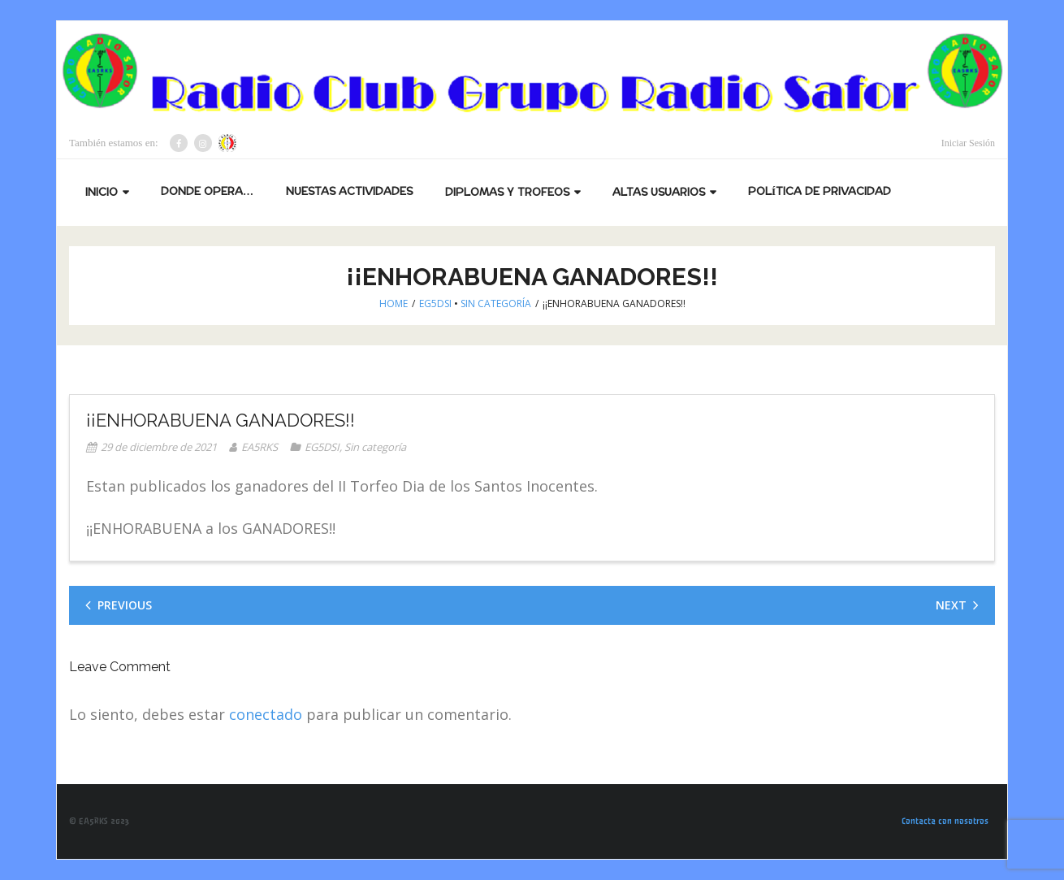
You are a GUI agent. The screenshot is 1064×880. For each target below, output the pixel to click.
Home (393, 303)
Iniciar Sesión (968, 143)
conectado (265, 714)
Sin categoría (496, 303)
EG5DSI (435, 303)
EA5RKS (259, 447)
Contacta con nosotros (945, 821)
